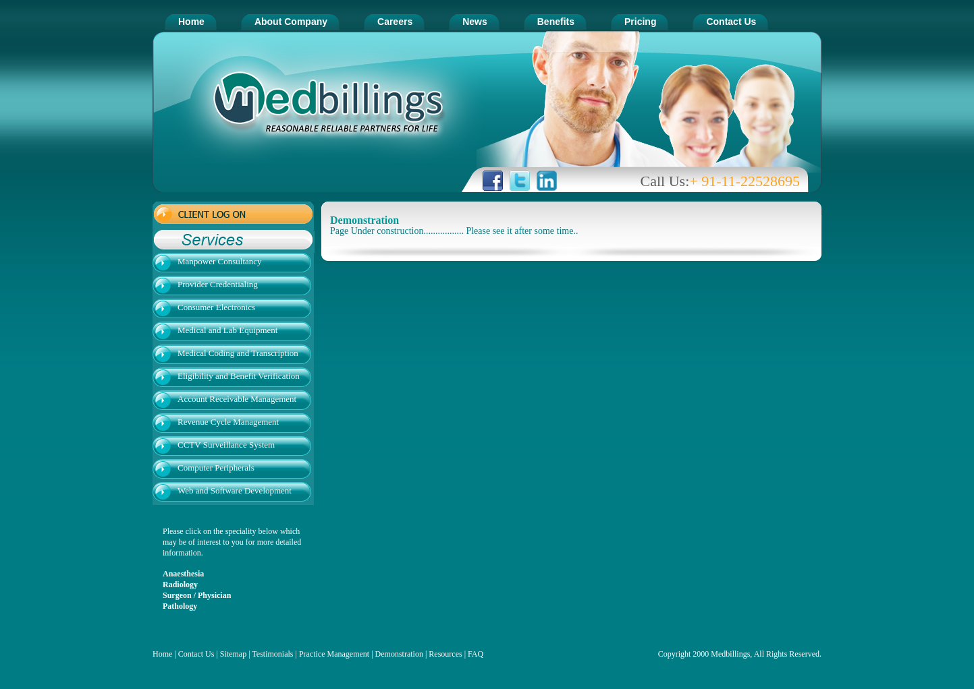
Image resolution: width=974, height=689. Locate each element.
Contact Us (196, 654)
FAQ (475, 654)
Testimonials (273, 654)
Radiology (180, 584)
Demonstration (399, 654)
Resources (445, 654)
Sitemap (233, 654)
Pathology (180, 606)
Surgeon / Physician (197, 595)
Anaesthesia (183, 573)
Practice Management (334, 654)
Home (162, 654)
